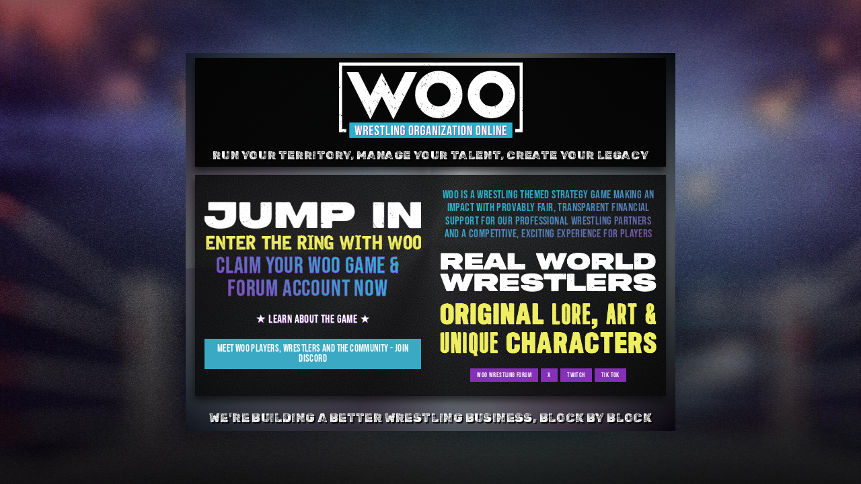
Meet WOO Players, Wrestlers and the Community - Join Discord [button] (313, 354)
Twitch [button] (574, 376)
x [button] (549, 376)
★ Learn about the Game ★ (313, 320)
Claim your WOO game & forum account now (308, 278)
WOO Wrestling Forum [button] (504, 376)
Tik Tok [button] (608, 376)
